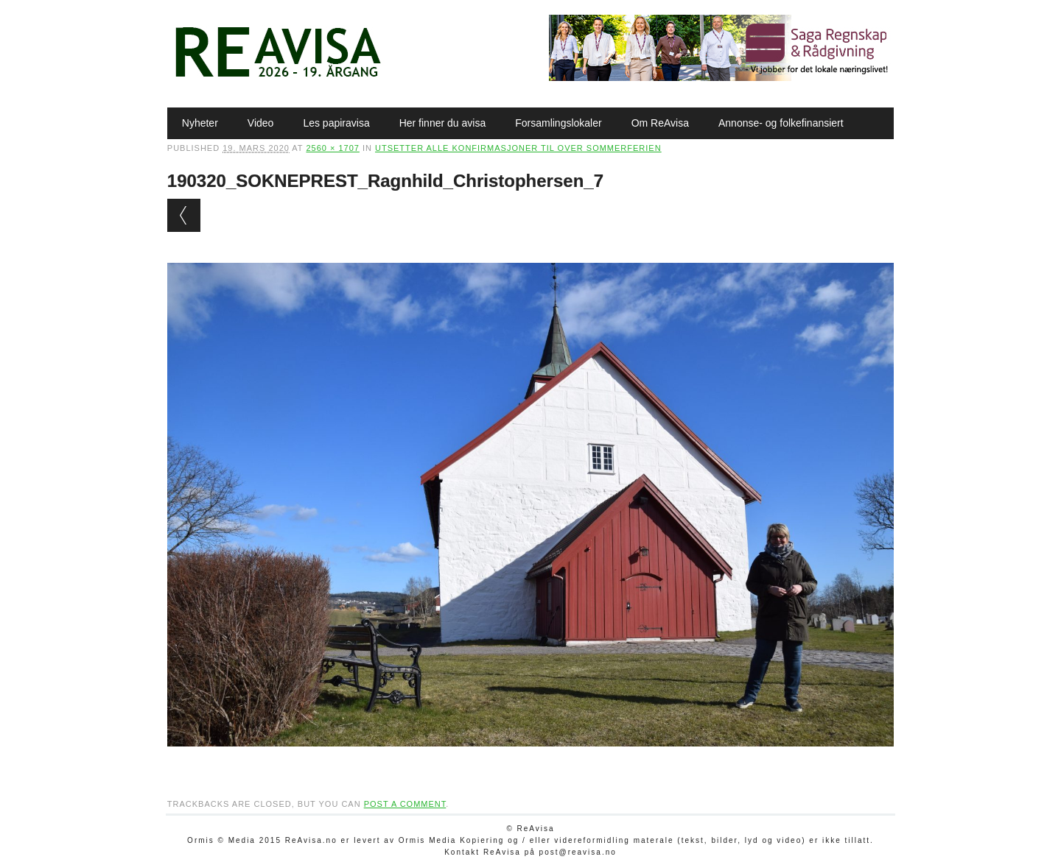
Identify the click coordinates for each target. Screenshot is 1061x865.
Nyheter (200, 123)
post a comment (405, 803)
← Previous (183, 215)
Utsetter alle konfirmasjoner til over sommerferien (518, 148)
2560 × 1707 (332, 148)
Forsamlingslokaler (558, 123)
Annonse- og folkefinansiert (781, 123)
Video (261, 123)
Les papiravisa (336, 123)
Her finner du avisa (442, 123)
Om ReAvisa (660, 123)
